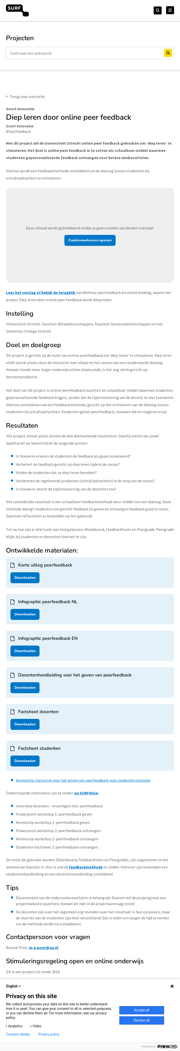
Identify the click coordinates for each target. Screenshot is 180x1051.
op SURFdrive (86, 792)
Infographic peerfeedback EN (48, 638)
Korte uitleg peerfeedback (45, 565)
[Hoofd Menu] (170, 10)
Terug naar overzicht (27, 96)
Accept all (141, 1010)
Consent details (18, 1034)
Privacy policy (48, 1034)
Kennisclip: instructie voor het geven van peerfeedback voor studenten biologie (83, 780)
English (14, 986)
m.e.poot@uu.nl (43, 947)
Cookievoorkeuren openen (90, 240)
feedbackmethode (86, 866)
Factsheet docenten (38, 712)
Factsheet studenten (39, 748)
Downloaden (25, 577)
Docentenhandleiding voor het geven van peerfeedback (75, 675)
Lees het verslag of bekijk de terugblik (40, 292)
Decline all (142, 1020)
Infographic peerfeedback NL (47, 602)
